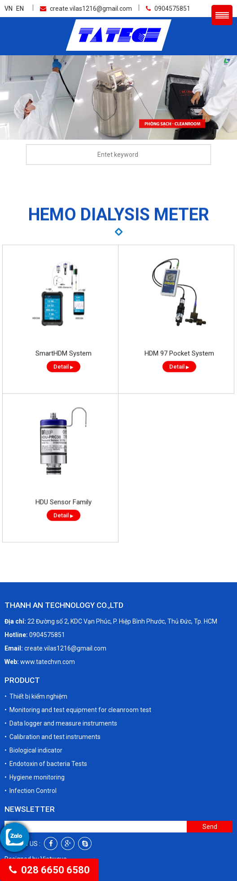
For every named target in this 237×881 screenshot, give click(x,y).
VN (8, 8)
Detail (63, 377)
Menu (222, 14)
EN (20, 8)
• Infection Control (30, 790)
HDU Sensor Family (63, 513)
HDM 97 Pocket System (179, 364)
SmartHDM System (63, 364)
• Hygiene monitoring (34, 776)
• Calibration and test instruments (52, 736)
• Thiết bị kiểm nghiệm (35, 695)
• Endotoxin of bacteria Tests (45, 763)
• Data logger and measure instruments (60, 722)
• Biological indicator (33, 749)
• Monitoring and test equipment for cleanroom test (77, 709)
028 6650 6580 (49, 869)
